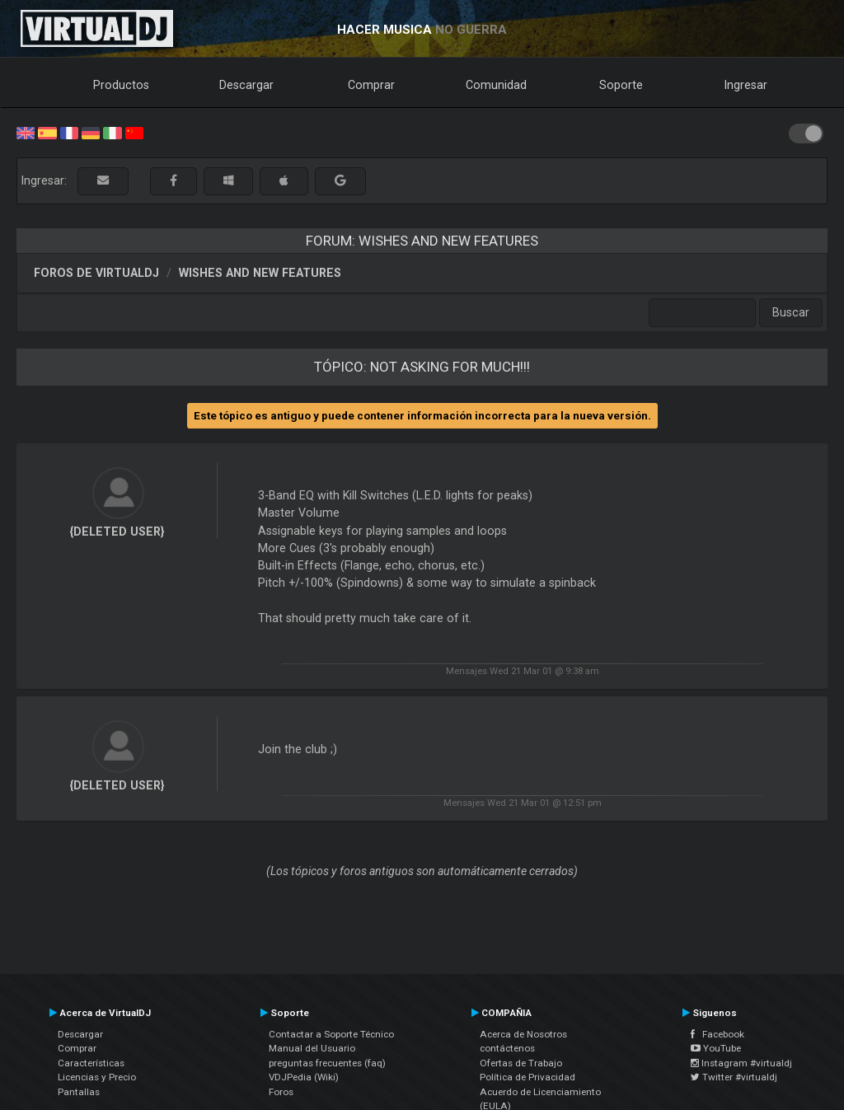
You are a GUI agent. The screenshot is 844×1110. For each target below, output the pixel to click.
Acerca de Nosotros (523, 1034)
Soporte (621, 84)
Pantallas (79, 1092)
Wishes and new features (260, 272)
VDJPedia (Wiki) (304, 1077)
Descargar (246, 84)
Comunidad (496, 84)
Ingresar (745, 84)
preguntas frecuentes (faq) (327, 1063)
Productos (121, 84)
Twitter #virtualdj (734, 1077)
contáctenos (507, 1048)
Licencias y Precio (97, 1077)
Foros (281, 1092)
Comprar (371, 84)
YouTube (716, 1048)
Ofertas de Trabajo (521, 1063)
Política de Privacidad (527, 1077)
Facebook (717, 1034)
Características (91, 1063)
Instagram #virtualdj (741, 1063)
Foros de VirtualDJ (96, 272)
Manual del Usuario (312, 1048)
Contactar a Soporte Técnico (331, 1034)
